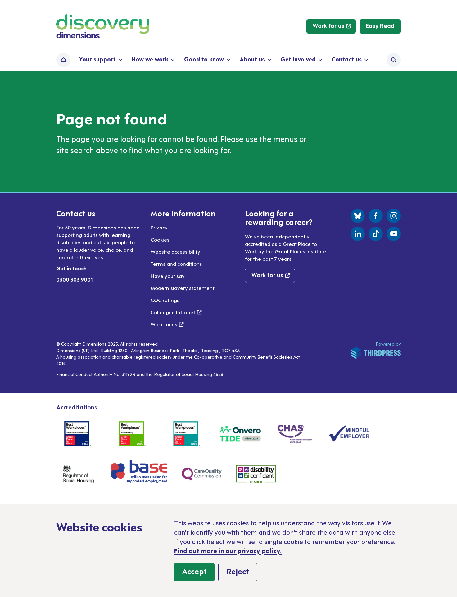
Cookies (160, 239)
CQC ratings (165, 299)
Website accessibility (175, 251)
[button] (100, 60)
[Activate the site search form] (394, 60)
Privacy (159, 227)
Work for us (167, 324)
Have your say (168, 275)
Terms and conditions (176, 263)
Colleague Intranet (176, 312)
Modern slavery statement (183, 287)
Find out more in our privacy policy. (228, 550)
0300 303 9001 (74, 279)
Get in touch (71, 268)
